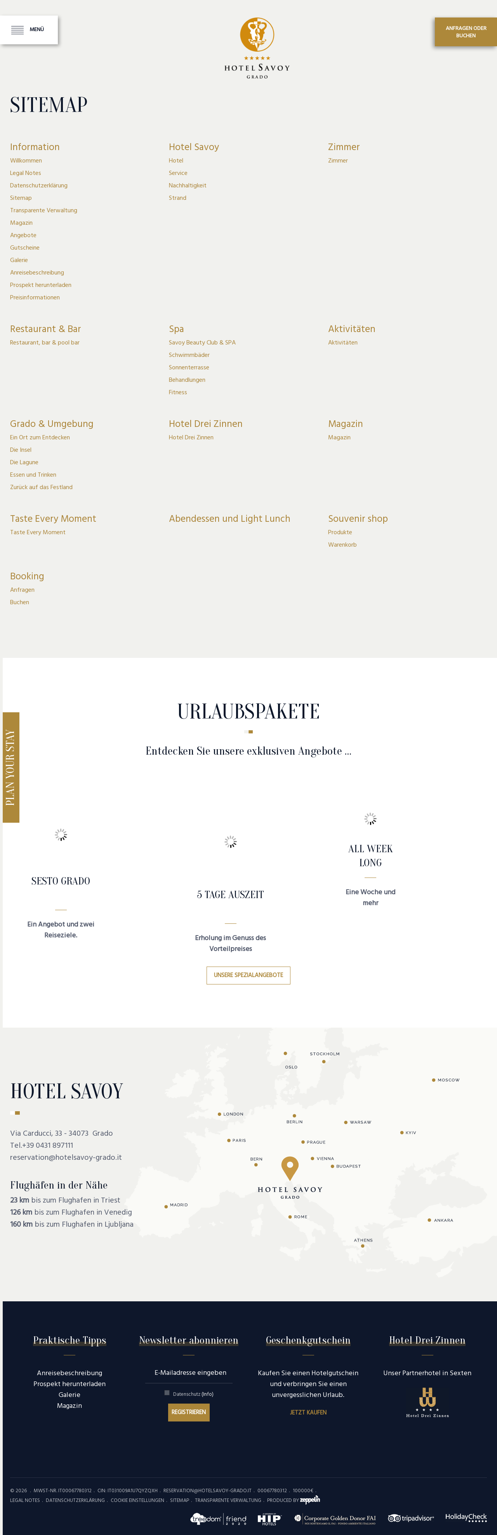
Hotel (176, 161)
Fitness (178, 393)
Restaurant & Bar (45, 329)
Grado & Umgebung (52, 424)
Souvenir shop (358, 519)
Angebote (23, 236)
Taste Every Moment (53, 519)
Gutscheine (25, 248)
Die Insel (20, 450)
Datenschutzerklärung (39, 186)
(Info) (208, 1394)
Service (178, 173)
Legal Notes (25, 173)
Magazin (21, 223)
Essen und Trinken (33, 475)
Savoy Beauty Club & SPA (202, 343)
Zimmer (344, 148)
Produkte (340, 533)
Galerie (19, 260)
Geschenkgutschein (308, 1340)
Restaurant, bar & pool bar (45, 343)
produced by (293, 1501)
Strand (177, 198)
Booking (27, 577)
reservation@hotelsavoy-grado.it (66, 1158)
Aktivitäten (351, 329)
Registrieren (189, 1412)
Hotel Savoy (194, 148)
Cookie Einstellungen (137, 1501)
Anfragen (22, 590)
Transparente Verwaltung (43, 211)
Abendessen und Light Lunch (229, 519)
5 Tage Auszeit (230, 894)
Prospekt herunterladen (40, 285)
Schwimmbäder (189, 355)
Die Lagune (24, 463)
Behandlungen (187, 380)
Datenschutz (193, 1394)
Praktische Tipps (69, 1340)
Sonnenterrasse (189, 368)
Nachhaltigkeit (188, 186)
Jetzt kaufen (308, 1413)
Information (35, 148)
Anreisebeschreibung (37, 273)
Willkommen (26, 161)
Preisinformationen (35, 298)
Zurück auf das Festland (41, 488)
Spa (176, 329)
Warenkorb (342, 545)
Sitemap (21, 198)
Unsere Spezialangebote (248, 975)
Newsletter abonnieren (188, 1340)
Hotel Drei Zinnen (206, 424)
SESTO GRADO (60, 881)
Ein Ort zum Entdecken (40, 438)
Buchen (19, 603)
